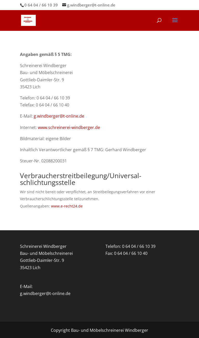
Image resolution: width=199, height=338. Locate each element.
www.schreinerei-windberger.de (69, 127)
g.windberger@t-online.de (59, 116)
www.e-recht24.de (67, 206)
